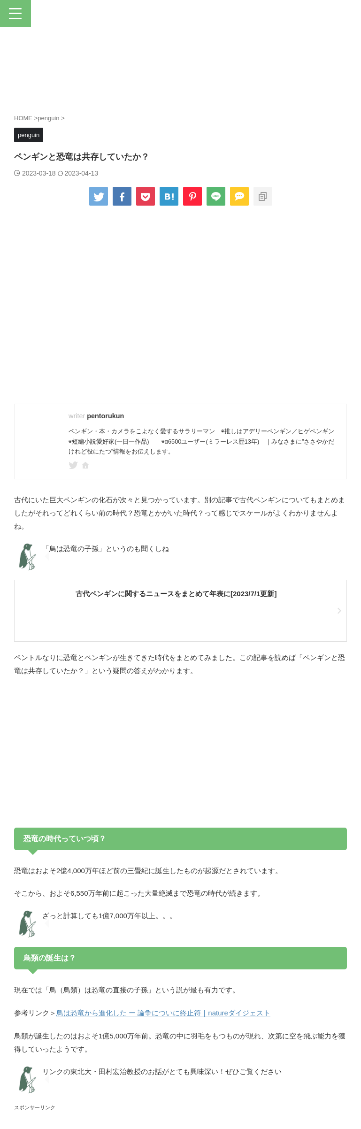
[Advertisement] (180, 752)
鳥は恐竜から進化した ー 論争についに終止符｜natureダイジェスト (163, 1012)
